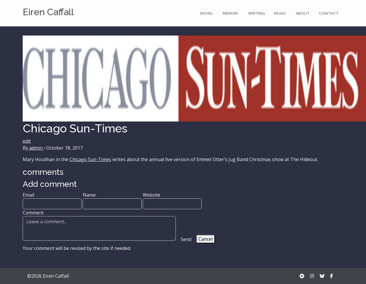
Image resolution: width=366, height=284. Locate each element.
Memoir (231, 13)
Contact (329, 13)
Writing (256, 13)
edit (27, 141)
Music (280, 13)
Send (186, 239)
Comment (99, 225)
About (303, 13)
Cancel (206, 239)
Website (172, 200)
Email (52, 200)
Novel (206, 13)
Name (112, 200)
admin (36, 148)
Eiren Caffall (48, 12)
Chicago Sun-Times (90, 159)
